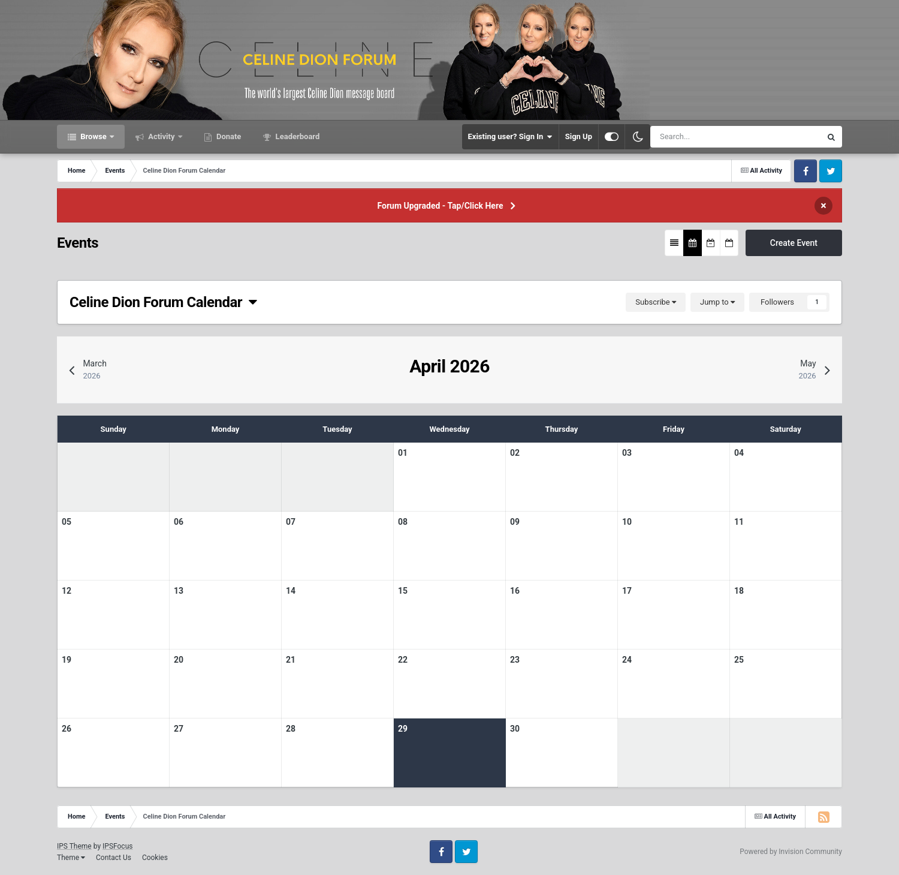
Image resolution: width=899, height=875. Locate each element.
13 (178, 591)
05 (66, 522)
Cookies (155, 857)
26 (66, 728)
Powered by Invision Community (791, 851)
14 (290, 591)
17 (627, 591)
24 (627, 659)
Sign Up (578, 136)
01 (403, 453)
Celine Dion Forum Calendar (163, 302)
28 (290, 728)
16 (515, 591)
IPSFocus (117, 846)
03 (627, 453)
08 (403, 522)
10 (627, 522)
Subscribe (655, 301)
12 (66, 591)
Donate (228, 136)
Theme (71, 857)
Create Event (793, 243)
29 (403, 728)
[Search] (701, 137)
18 (739, 591)
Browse (93, 136)
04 (739, 453)
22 (403, 659)
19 (66, 659)
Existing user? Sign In (510, 136)
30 (515, 728)
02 (515, 453)
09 (515, 522)
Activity (161, 136)
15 (403, 591)
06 (178, 522)
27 (178, 728)
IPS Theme (74, 846)
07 (290, 522)
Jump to (717, 301)
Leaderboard (296, 136)
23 (515, 659)
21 (290, 659)
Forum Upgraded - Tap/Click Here (440, 206)
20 (178, 659)
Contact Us (113, 857)
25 (739, 659)
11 (739, 522)
